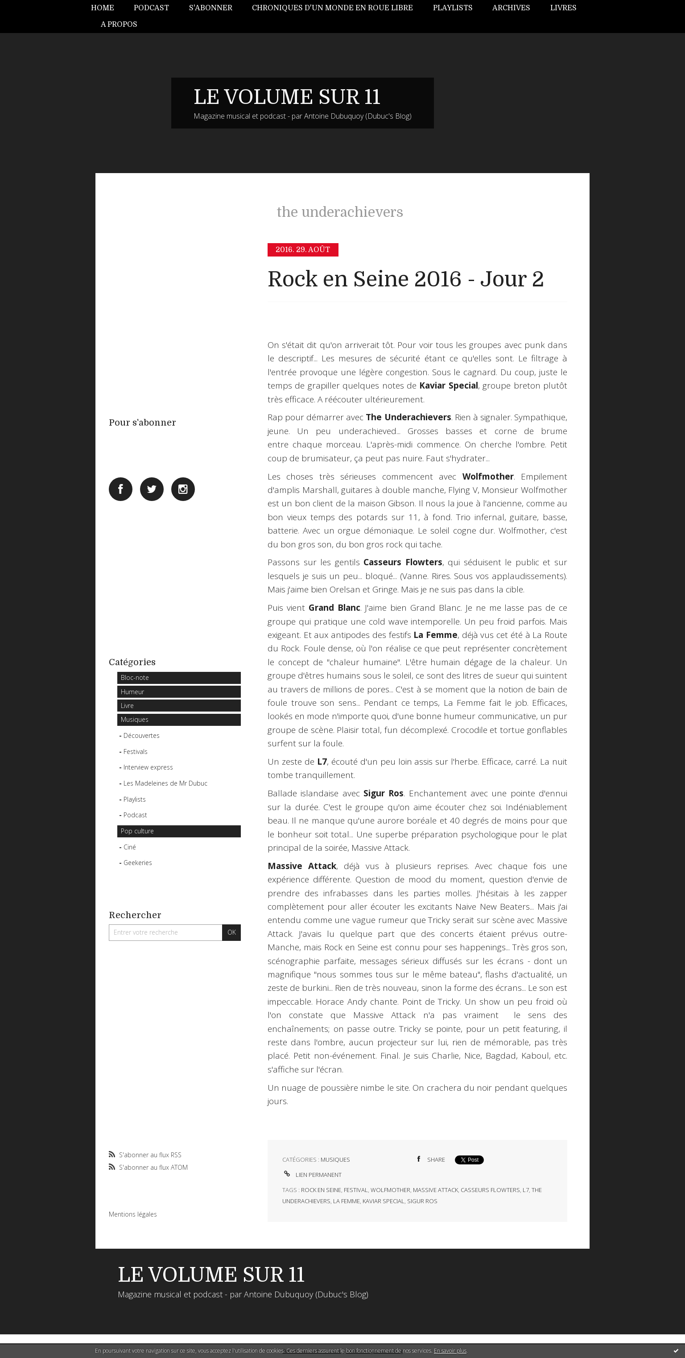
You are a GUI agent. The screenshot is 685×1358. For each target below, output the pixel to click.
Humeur (132, 691)
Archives (511, 8)
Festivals (136, 751)
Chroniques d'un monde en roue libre (332, 8)
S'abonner (210, 8)
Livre (127, 705)
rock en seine (321, 1190)
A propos (119, 25)
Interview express (148, 767)
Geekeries (138, 862)
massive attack (435, 1190)
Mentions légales (133, 1214)
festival (356, 1190)
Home (102, 8)
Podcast (151, 8)
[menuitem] (107, 8)
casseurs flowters (490, 1190)
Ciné (130, 847)
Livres (563, 8)
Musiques (135, 719)
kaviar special (383, 1201)
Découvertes (142, 735)
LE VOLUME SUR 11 (287, 97)
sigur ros (422, 1201)
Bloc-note (135, 677)
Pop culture (137, 831)
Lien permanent (312, 1175)
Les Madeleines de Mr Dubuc (165, 783)
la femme (346, 1201)
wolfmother (390, 1190)
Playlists (453, 8)
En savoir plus (450, 1350)
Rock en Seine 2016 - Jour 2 (406, 279)
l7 (526, 1190)
